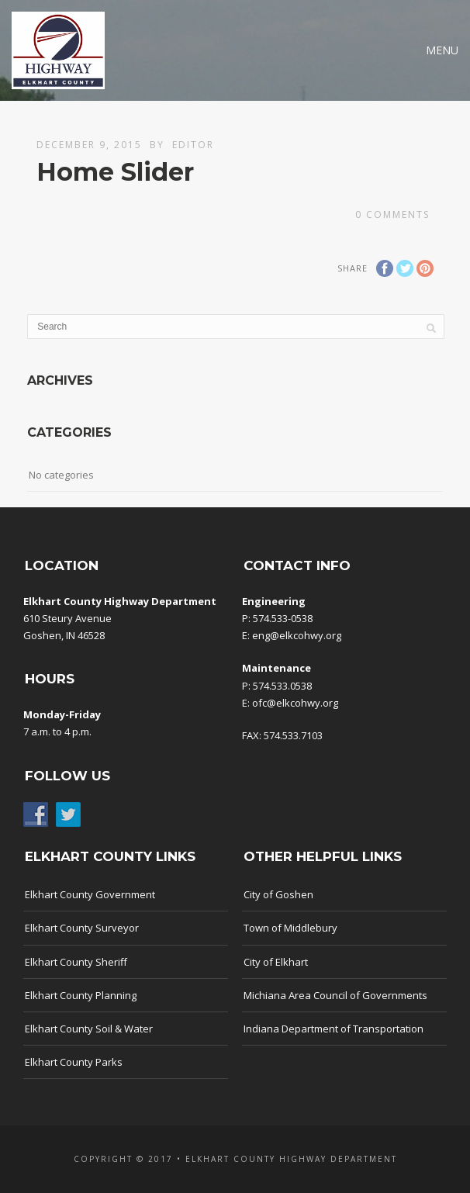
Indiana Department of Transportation (333, 1029)
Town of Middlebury (290, 928)
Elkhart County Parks (74, 1062)
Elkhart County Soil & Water (89, 1029)
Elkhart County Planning (81, 995)
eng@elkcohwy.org (296, 635)
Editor (193, 144)
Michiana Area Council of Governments (335, 995)
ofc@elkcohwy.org (295, 703)
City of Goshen (278, 894)
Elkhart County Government (90, 894)
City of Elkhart (276, 962)
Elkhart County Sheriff (76, 962)
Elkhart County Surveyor (82, 928)
